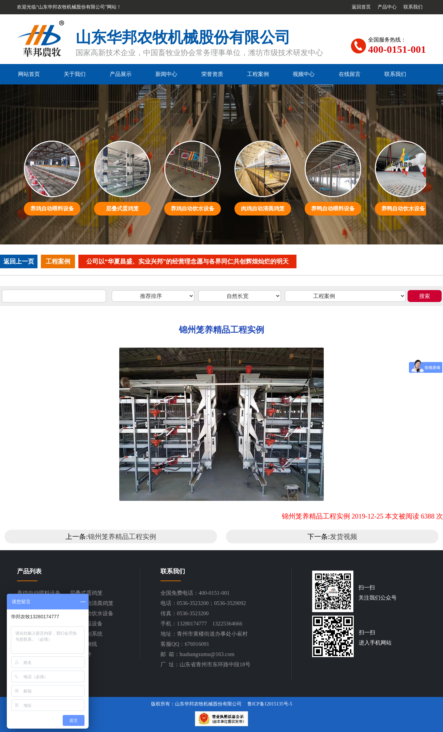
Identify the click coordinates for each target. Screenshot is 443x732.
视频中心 (304, 74)
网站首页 (29, 74)
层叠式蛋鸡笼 (86, 593)
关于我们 (75, 74)
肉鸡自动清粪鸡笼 (91, 603)
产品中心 (387, 7)
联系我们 (413, 7)
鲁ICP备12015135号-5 (269, 703)
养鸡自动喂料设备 (39, 593)
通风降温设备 (86, 623)
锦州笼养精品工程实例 (122, 536)
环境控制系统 (86, 634)
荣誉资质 (212, 74)
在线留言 (350, 74)
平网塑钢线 (83, 644)
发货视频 (343, 536)
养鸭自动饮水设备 (91, 613)
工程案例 (258, 74)
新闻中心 (166, 74)
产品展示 (121, 74)
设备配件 (81, 654)
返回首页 (361, 7)
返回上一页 (18, 261)
